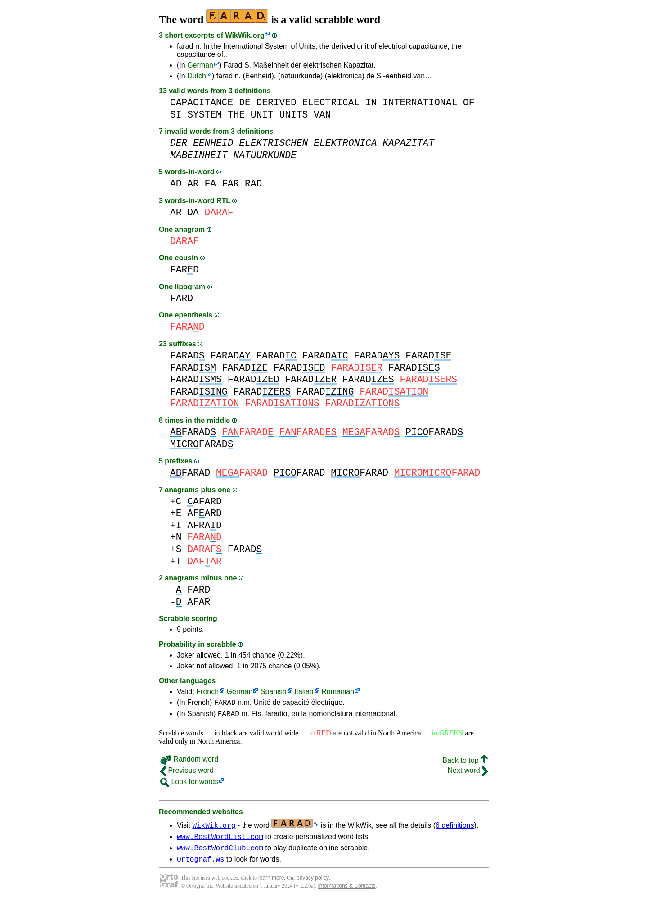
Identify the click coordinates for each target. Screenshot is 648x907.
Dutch (196, 76)
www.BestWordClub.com (220, 853)
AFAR (198, 601)
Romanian (337, 691)
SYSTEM (204, 114)
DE (245, 102)
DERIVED (276, 102)
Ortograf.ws (201, 866)
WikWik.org (245, 35)
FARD (184, 269)
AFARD (204, 501)
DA (193, 212)
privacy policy (313, 884)
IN (371, 102)
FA (210, 183)
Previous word (187, 773)
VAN (322, 114)
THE (236, 114)
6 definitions (455, 828)
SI (176, 114)
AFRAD (204, 525)
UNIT (262, 114)
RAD (253, 183)
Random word (189, 762)
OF (469, 102)
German (200, 65)
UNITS (293, 114)
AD (176, 183)
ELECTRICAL (331, 102)
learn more (271, 884)
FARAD (187, 355)
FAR (230, 183)
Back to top (465, 763)
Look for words (189, 784)
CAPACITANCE (201, 102)
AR (193, 183)
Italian (304, 691)
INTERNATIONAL (419, 102)
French (207, 691)
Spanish (274, 691)
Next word (468, 773)
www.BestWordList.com (220, 840)
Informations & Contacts (347, 892)
